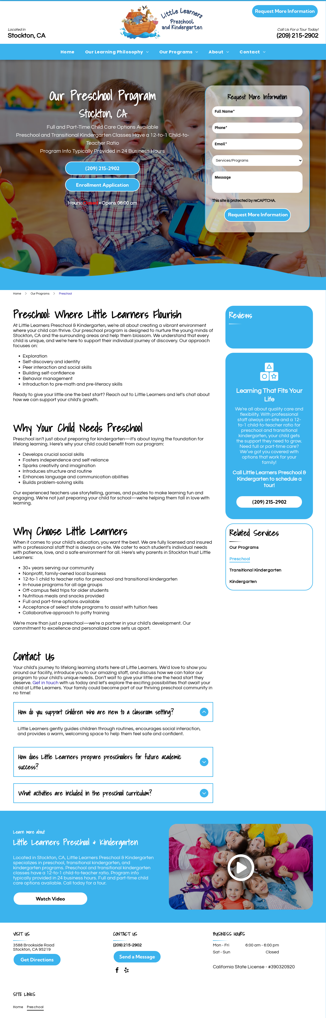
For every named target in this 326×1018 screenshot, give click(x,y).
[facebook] (117, 970)
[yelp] (126, 970)
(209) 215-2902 (297, 35)
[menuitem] (67, 51)
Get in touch (45, 682)
